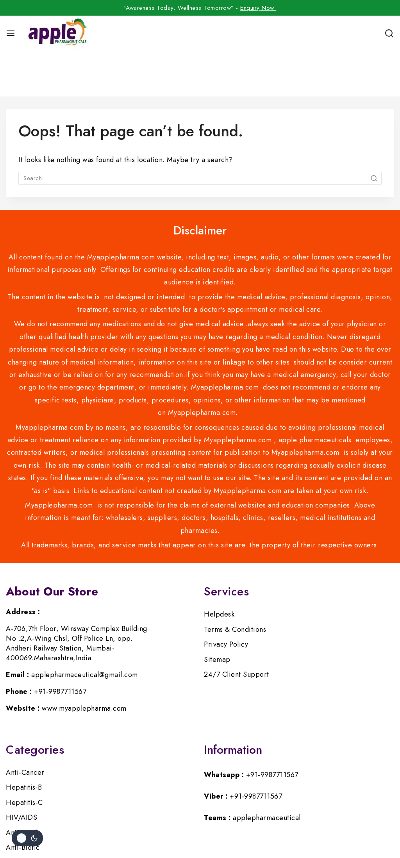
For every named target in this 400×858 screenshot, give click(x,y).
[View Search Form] (389, 33)
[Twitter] (182, 822)
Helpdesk (219, 569)
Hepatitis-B (24, 742)
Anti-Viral (21, 787)
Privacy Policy (226, 599)
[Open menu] (10, 33)
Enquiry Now (258, 8)
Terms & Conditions (235, 584)
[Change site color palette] (27, 838)
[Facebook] (163, 822)
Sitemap (217, 614)
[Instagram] (200, 822)
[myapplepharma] (56, 33)
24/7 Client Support (236, 629)
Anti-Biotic (23, 802)
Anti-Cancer (25, 727)
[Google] (237, 822)
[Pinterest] (218, 822)
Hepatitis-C (24, 757)
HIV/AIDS (21, 772)
